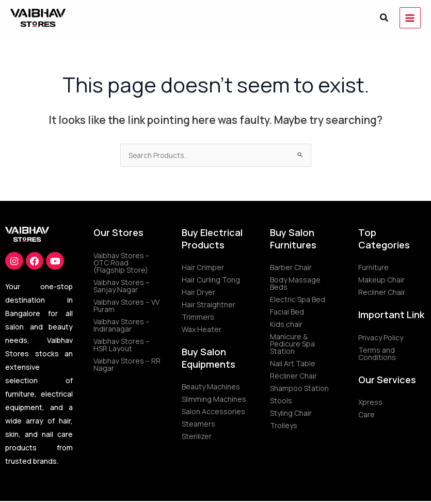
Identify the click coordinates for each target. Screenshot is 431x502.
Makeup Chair (381, 280)
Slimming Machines (214, 399)
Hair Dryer (198, 292)
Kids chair (286, 324)
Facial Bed (287, 312)
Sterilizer (197, 436)
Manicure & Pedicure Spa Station (292, 344)
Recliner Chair (293, 376)
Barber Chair (291, 267)
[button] (384, 18)
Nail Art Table (292, 363)
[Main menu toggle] (410, 17)
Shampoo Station (299, 388)
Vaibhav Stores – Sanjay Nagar (121, 285)
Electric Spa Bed (297, 299)
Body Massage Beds (295, 283)
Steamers (198, 424)
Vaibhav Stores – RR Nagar (127, 364)
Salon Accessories (213, 411)
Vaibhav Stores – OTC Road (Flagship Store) (121, 262)
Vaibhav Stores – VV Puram (126, 305)
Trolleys (283, 425)
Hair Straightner (208, 304)
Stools (281, 400)
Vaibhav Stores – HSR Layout (121, 344)
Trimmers (198, 317)
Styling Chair (291, 413)
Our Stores (118, 232)
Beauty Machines (211, 386)
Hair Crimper (203, 267)
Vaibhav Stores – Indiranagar (121, 325)
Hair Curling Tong (211, 280)
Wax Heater (201, 329)
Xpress (370, 402)
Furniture (373, 267)
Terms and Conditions (377, 353)
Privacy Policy (380, 337)
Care (366, 414)
